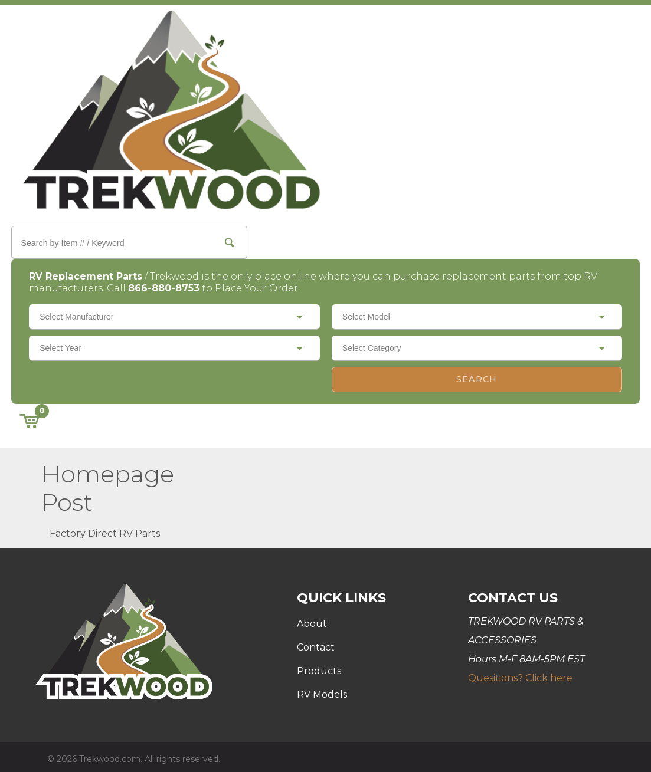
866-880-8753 (170, 283)
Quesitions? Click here (520, 673)
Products (319, 666)
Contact (316, 643)
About (312, 619)
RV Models (322, 690)
